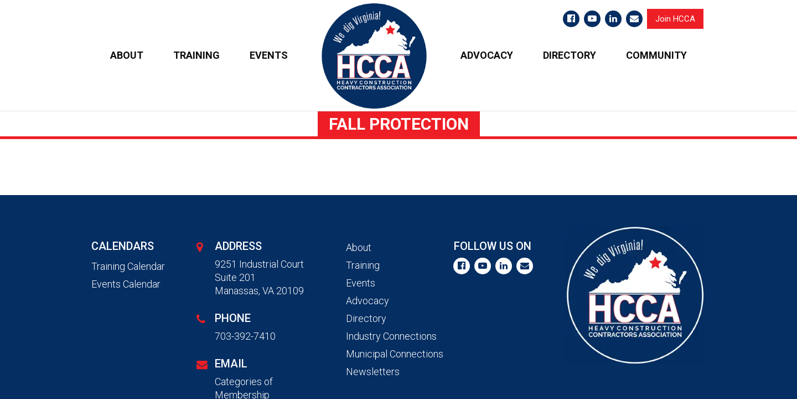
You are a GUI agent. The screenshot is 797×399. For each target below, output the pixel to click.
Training (363, 265)
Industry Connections (391, 336)
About (358, 247)
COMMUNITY (656, 55)
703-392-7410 (245, 336)
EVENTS (269, 55)
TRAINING (196, 55)
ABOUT (126, 55)
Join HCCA (675, 19)
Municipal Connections (394, 354)
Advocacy (367, 300)
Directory (366, 318)
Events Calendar (126, 284)
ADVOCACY (486, 55)
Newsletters (373, 371)
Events (360, 283)
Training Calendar (128, 266)
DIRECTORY (569, 55)
